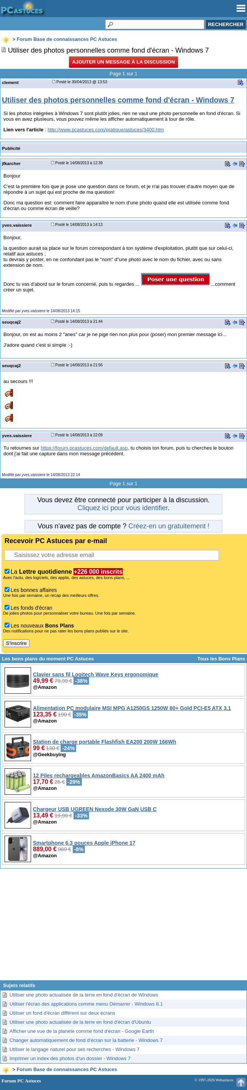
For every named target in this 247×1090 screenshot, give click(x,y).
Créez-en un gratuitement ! (168, 526)
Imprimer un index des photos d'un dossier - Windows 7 (70, 1058)
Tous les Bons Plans (221, 659)
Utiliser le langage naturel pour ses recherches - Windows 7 (74, 1049)
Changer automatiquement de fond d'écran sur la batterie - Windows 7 (86, 1040)
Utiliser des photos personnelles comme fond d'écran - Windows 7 (118, 100)
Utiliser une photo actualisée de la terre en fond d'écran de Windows (83, 995)
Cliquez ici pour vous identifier (122, 508)
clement (10, 82)
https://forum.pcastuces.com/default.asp (84, 448)
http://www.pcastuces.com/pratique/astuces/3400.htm (106, 129)
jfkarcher (11, 163)
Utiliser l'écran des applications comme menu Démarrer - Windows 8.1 (86, 1004)
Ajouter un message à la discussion (123, 62)
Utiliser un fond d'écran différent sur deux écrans (62, 1013)
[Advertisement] (123, 927)
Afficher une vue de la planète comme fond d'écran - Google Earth (81, 1031)
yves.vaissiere (17, 225)
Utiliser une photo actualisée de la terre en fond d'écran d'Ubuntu (80, 1022)
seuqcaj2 (11, 321)
